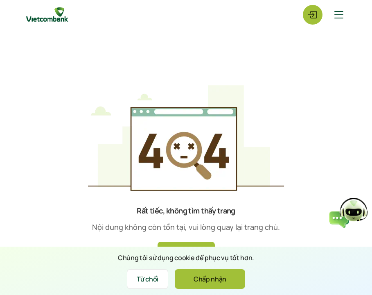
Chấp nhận (210, 279)
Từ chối (147, 279)
